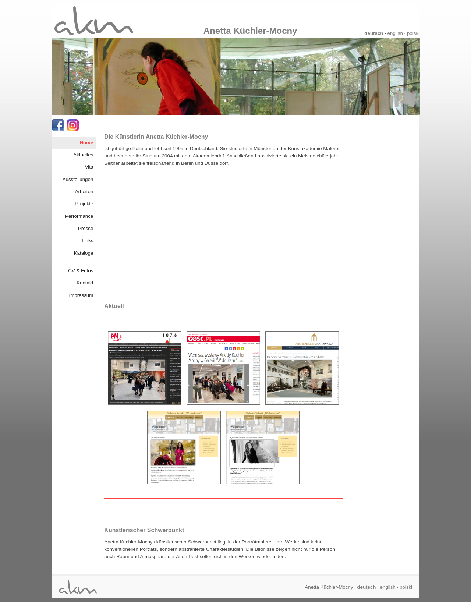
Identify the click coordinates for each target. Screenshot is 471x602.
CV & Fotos (80, 270)
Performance (79, 216)
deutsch (373, 33)
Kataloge (83, 253)
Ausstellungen (78, 179)
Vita (89, 167)
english (395, 33)
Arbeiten (84, 191)
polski (413, 33)
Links (87, 240)
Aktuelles (83, 154)
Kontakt (85, 283)
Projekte (84, 203)
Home (86, 142)
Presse (85, 228)
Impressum (81, 295)
